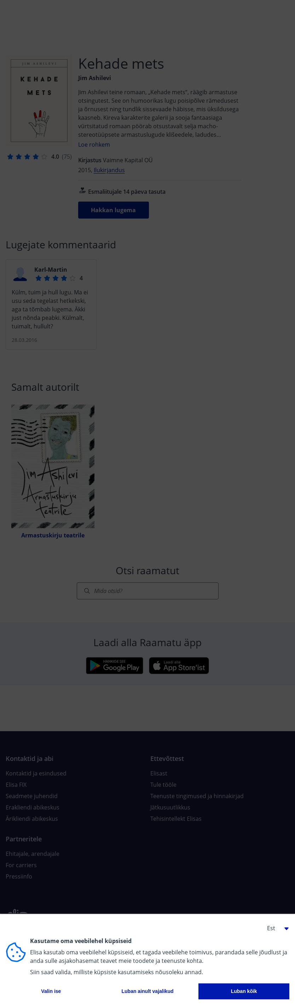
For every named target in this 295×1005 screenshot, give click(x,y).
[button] (275, 928)
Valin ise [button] (51, 991)
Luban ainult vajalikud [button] (147, 991)
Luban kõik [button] (244, 991)
